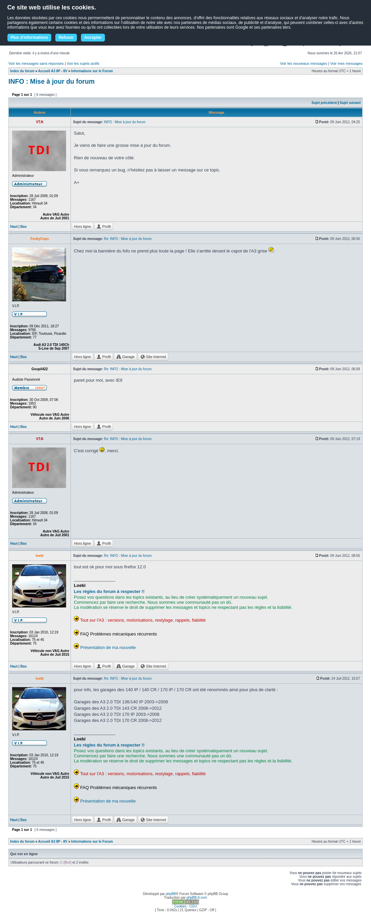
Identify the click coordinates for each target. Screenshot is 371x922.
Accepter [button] (93, 37)
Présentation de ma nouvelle (108, 647)
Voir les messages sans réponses (36, 63)
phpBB (171, 894)
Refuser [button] (66, 37)
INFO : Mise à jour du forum (51, 81)
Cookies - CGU (185, 906)
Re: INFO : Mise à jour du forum (128, 239)
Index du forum (22, 71)
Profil (103, 226)
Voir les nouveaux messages (303, 63)
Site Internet (153, 356)
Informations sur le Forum (92, 71)
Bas (24, 226)
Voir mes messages (346, 63)
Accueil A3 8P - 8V (52, 71)
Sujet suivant (350, 103)
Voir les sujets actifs (83, 63)
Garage (125, 356)
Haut (14, 226)
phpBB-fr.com (197, 897)
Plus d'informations (29, 37)
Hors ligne (82, 226)
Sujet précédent (324, 103)
